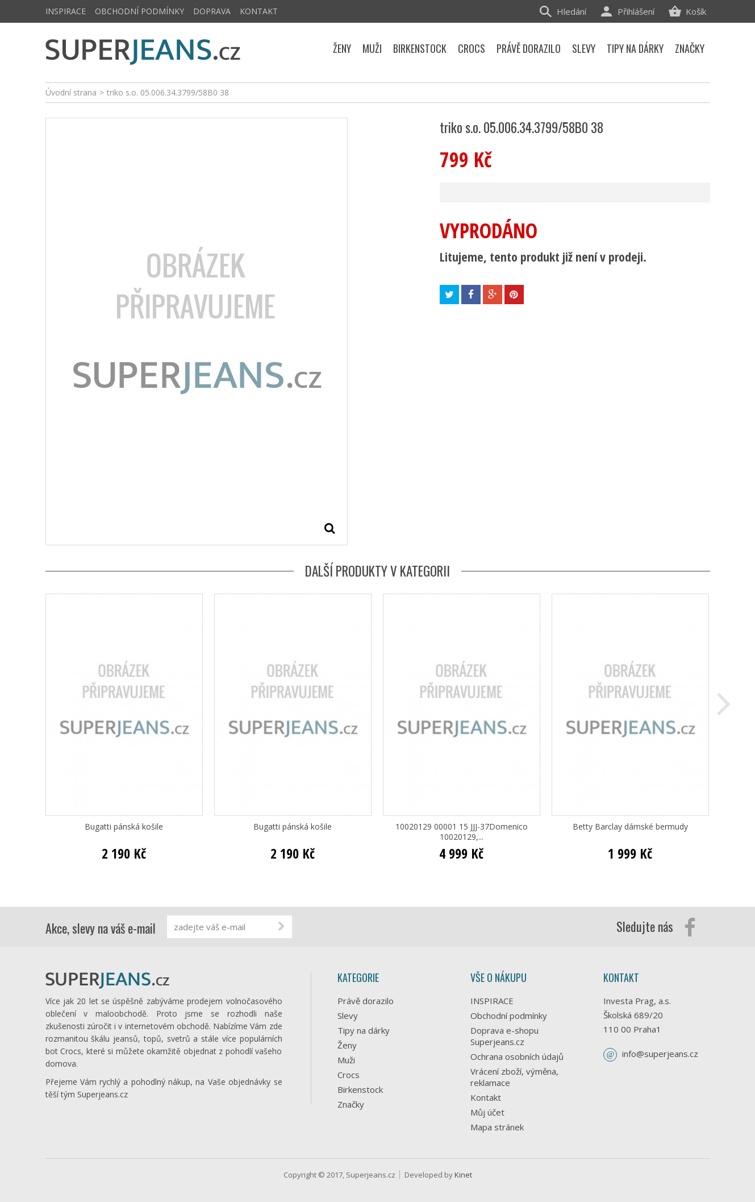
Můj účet (487, 1112)
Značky (350, 1104)
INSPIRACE (65, 11)
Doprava (212, 11)
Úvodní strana (71, 92)
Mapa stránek (497, 1127)
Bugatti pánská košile (124, 827)
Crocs (348, 1074)
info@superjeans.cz (660, 1053)
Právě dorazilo (365, 1000)
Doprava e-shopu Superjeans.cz (504, 1036)
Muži (346, 1060)
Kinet (463, 1175)
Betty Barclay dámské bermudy (630, 827)
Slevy (347, 1015)
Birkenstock (360, 1089)
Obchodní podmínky (139, 11)
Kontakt (259, 11)
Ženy (347, 1045)
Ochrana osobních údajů (517, 1056)
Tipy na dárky (363, 1030)
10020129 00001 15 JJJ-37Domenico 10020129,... (461, 832)
